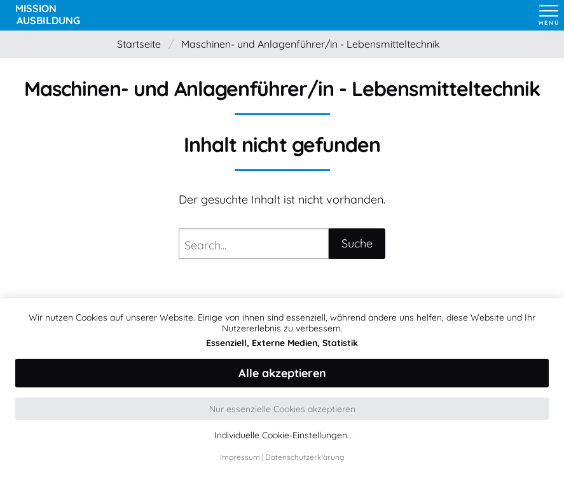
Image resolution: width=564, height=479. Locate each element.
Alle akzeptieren (282, 373)
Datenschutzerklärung (304, 457)
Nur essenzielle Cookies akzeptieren (282, 409)
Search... (205, 245)
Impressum (240, 457)
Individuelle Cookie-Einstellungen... (283, 435)
